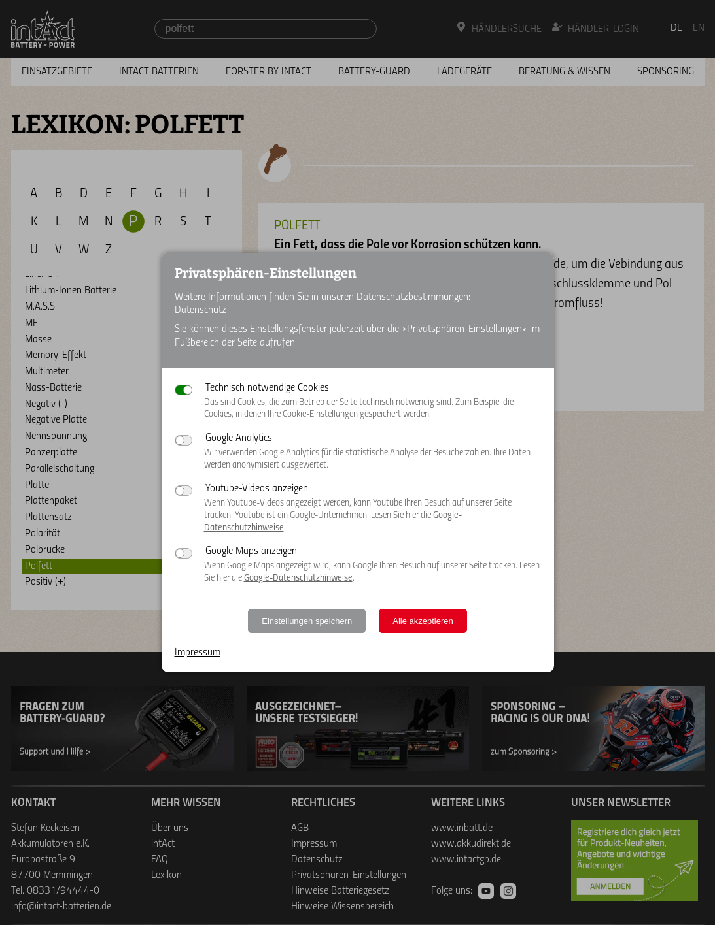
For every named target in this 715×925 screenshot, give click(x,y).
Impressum (197, 652)
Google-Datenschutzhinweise (298, 578)
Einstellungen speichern (307, 621)
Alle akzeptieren (422, 621)
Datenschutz (200, 310)
